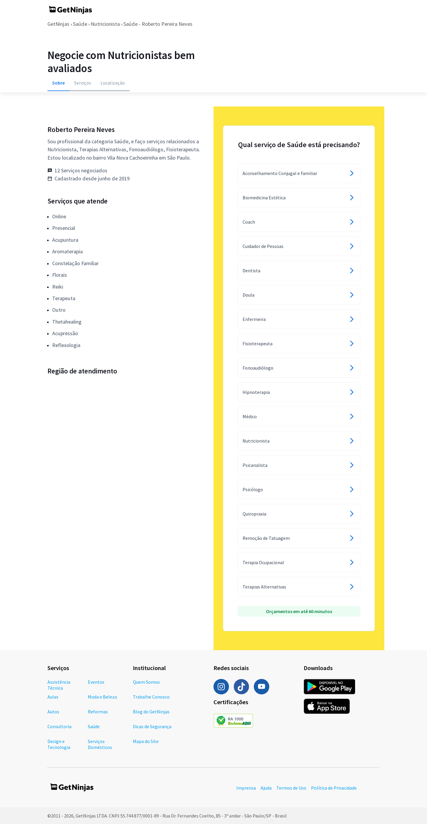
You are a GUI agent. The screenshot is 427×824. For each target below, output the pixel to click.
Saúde (80, 23)
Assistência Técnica (58, 685)
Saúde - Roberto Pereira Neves (157, 23)
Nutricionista (105, 23)
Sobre (58, 83)
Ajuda (266, 788)
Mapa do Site (146, 741)
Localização (113, 83)
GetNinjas (58, 23)
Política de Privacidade (334, 788)
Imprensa (246, 788)
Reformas (98, 712)
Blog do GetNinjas (151, 712)
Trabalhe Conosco (151, 697)
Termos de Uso (291, 788)
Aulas (52, 697)
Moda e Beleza (102, 697)
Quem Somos (146, 682)
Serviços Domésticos (100, 744)
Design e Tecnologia (58, 744)
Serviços (82, 83)
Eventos (96, 682)
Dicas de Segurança (152, 726)
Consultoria (59, 726)
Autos (53, 712)
